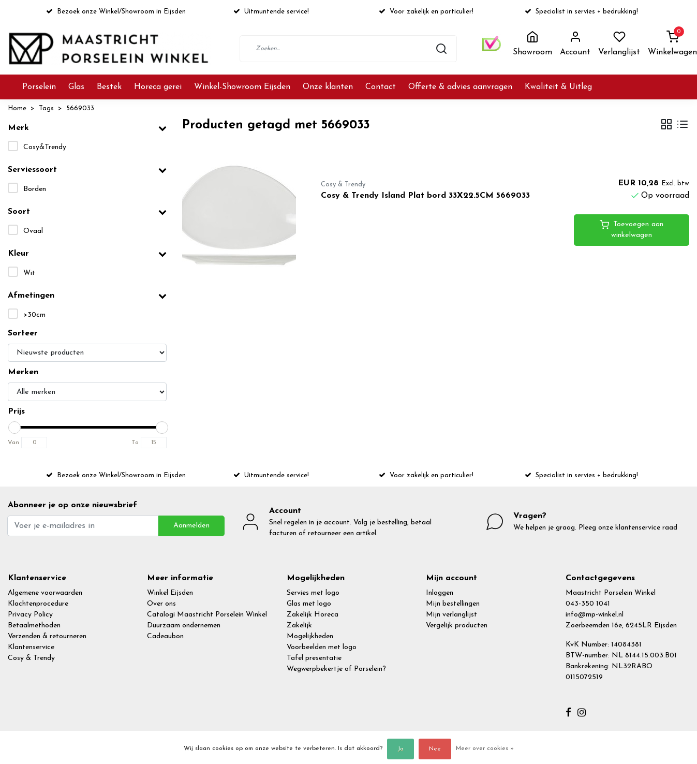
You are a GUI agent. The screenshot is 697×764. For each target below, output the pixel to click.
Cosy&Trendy (44, 147)
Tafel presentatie (314, 658)
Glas (76, 87)
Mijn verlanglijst (451, 615)
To (135, 442)
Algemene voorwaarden (45, 593)
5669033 (80, 108)
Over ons (161, 604)
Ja (400, 749)
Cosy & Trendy (31, 658)
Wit (29, 273)
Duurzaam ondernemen (183, 625)
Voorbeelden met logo (322, 647)
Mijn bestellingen (453, 604)
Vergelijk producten (456, 625)
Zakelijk (299, 625)
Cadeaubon (165, 636)
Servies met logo (313, 593)
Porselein (39, 87)
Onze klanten (328, 87)
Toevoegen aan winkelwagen (631, 229)
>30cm (34, 315)
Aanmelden (191, 526)
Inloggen (439, 593)
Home (17, 108)
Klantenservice (31, 647)
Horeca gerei (158, 87)
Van (13, 442)
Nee (435, 749)
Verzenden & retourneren (47, 636)
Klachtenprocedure (38, 604)
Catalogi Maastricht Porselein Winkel (207, 615)
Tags (46, 108)
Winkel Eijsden (170, 593)
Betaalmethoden (34, 625)
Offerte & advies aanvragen (460, 87)
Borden (34, 189)
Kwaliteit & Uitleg (558, 87)
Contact (380, 87)
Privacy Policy (30, 615)
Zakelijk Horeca (312, 615)
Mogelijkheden (310, 636)
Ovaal (33, 231)
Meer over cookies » (485, 748)
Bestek (109, 87)
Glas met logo (309, 604)
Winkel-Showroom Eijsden (242, 87)
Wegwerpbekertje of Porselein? (336, 669)
